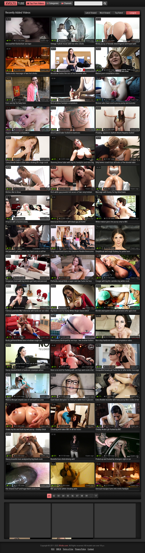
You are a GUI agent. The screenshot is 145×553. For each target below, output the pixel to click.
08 (82, 496)
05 (68, 496)
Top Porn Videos (35, 3)
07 (77, 496)
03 (59, 496)
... (91, 496)
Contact (91, 549)
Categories (52, 3)
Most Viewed (105, 13)
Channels (66, 3)
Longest (133, 13)
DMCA (58, 549)
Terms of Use (68, 549)
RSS (52, 549)
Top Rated (119, 13)
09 (87, 496)
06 (73, 496)
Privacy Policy (80, 549)
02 (54, 496)
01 (49, 496)
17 (96, 496)
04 (63, 496)
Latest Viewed (90, 13)
